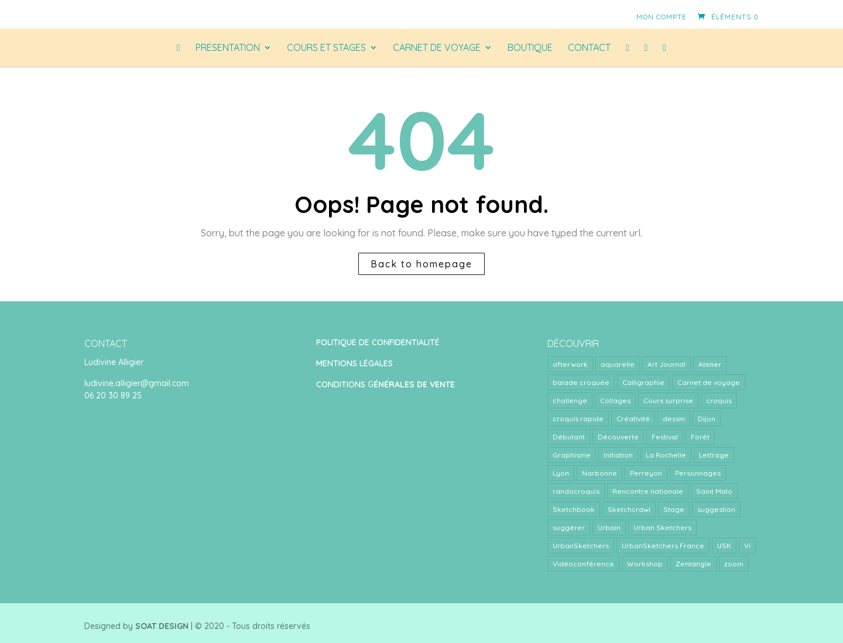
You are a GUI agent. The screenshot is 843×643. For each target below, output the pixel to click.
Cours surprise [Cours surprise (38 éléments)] (668, 400)
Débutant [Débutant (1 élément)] (569, 436)
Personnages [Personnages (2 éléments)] (698, 473)
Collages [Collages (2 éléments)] (615, 400)
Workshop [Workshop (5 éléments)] (645, 563)
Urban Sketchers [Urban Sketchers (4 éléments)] (662, 527)
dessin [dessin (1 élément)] (674, 418)
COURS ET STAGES (326, 48)
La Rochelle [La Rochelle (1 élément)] (666, 455)
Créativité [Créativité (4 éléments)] (633, 418)
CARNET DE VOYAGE (437, 48)
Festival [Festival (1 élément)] (665, 436)
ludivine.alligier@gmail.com (136, 383)
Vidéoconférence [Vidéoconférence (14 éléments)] (583, 563)
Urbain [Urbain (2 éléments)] (609, 527)
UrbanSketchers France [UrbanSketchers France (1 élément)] (663, 545)
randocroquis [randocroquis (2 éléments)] (576, 491)
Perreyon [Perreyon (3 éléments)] (646, 473)
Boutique (530, 48)
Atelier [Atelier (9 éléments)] (709, 364)
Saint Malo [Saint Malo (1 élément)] (714, 491)
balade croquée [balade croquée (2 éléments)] (581, 382)
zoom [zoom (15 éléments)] (733, 563)
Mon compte (661, 16)
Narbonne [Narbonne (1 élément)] (599, 473)
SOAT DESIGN (162, 626)
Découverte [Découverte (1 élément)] (618, 436)
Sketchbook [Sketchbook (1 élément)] (574, 509)
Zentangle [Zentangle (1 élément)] (693, 563)
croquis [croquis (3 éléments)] (719, 400)
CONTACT (589, 48)
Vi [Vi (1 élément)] (747, 545)
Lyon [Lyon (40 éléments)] (561, 473)
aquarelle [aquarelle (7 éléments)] (618, 364)
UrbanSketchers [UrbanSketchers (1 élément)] (581, 545)
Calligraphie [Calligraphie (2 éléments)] (643, 382)
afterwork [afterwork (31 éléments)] (570, 364)
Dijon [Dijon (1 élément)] (706, 418)
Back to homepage (421, 264)
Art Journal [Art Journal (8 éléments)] (666, 364)
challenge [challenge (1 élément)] (570, 400)
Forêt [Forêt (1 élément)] (700, 436)
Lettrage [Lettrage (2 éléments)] (714, 455)
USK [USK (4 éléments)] (724, 545)
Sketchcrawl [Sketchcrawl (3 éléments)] (629, 509)
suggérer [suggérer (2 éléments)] (569, 527)
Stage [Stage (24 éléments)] (673, 509)
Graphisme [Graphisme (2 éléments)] (572, 455)
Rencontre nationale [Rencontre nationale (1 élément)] (647, 491)
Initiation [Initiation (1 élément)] (618, 455)
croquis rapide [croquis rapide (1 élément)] (578, 418)
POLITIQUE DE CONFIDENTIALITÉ (378, 342)
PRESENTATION (228, 48)
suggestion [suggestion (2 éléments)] (716, 509)
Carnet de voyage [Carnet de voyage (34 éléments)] (708, 382)
